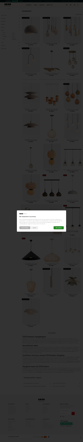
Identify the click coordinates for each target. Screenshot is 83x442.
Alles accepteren (59, 227)
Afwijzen (34, 227)
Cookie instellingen (24, 227)
